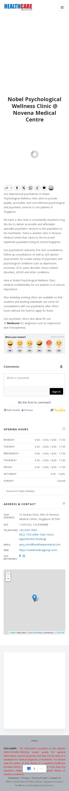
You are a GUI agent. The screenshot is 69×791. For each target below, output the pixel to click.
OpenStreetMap (35, 633)
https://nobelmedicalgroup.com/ (38, 550)
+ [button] (8, 574)
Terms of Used (39, 778)
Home (34, 740)
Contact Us (55, 778)
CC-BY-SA (59, 633)
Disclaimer (13, 778)
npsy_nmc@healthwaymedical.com (40, 544)
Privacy (25, 778)
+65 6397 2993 (28, 530)
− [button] (8, 579)
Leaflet (12, 633)
